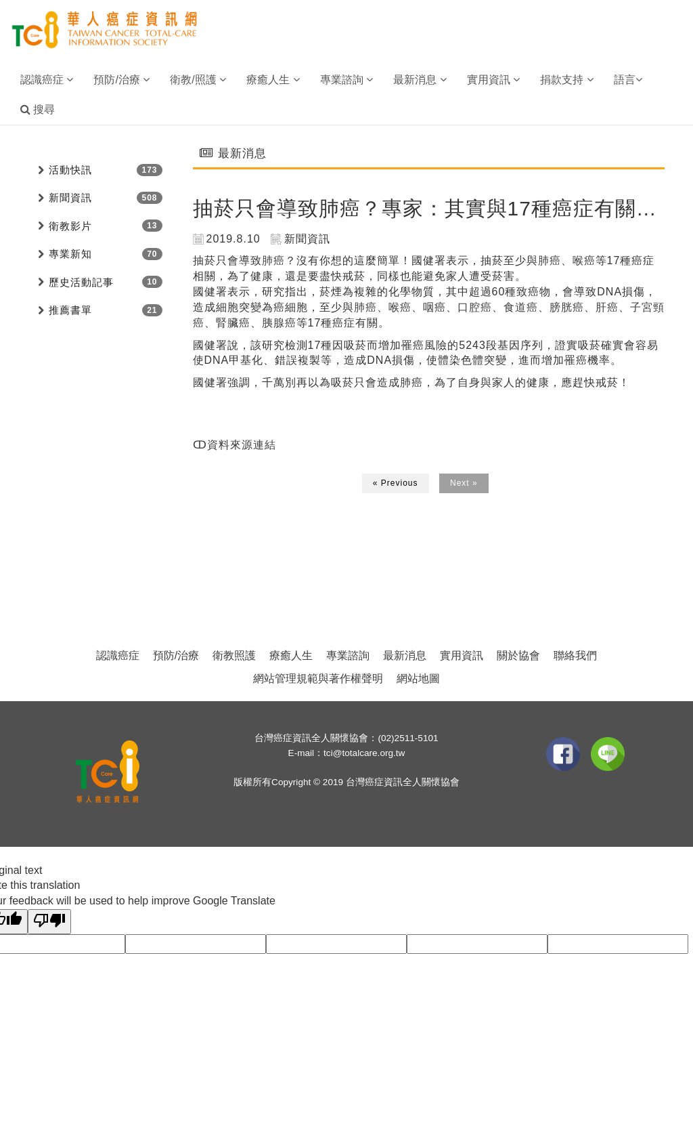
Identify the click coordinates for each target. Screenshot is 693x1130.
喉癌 (584, 260)
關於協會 (518, 655)
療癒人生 (291, 655)
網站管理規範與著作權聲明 (318, 678)
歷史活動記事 (81, 282)
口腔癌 (474, 307)
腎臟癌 (233, 323)
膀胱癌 (567, 307)
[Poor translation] (49, 921)
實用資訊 (461, 655)
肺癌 (273, 260)
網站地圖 (418, 678)
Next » (464, 483)
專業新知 (70, 253)
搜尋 (37, 109)
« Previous (395, 483)
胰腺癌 (279, 323)
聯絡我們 (575, 655)
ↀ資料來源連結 (234, 445)
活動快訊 (70, 169)
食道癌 (521, 307)
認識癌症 (117, 655)
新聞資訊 (70, 197)
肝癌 (607, 307)
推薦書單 (70, 310)
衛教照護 (234, 655)
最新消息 (404, 655)
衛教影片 (70, 226)
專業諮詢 (348, 655)
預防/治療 (176, 655)
